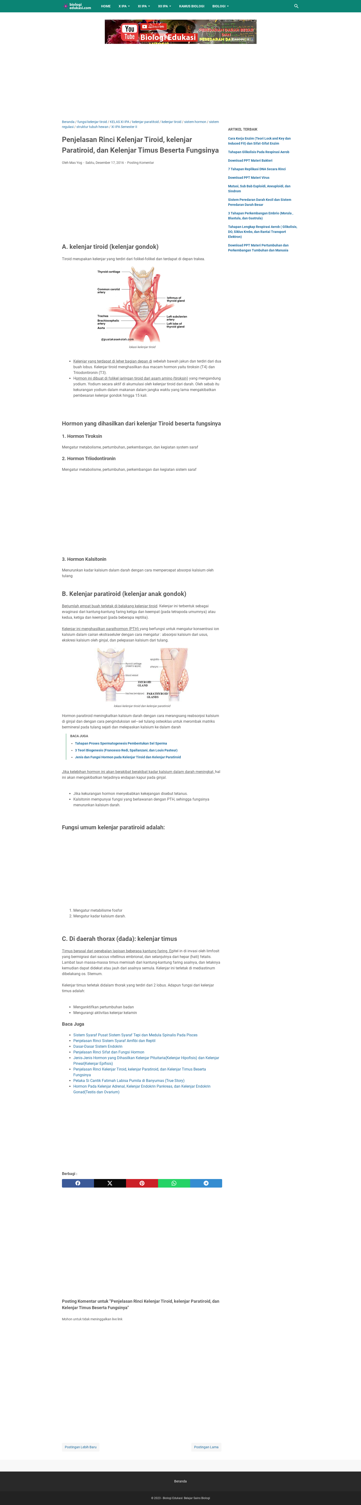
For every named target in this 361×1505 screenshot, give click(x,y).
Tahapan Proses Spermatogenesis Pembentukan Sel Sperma (121, 743)
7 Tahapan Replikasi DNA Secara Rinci (257, 169)
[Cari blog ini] (296, 6)
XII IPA (163, 6)
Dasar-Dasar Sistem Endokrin (97, 1046)
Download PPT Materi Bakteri (250, 160)
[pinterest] (142, 1183)
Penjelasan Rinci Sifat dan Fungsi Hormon (108, 1052)
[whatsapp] (174, 1183)
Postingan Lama (206, 1447)
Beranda (180, 1481)
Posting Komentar (140, 163)
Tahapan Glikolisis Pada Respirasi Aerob (258, 152)
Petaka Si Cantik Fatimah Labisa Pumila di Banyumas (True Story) (129, 1080)
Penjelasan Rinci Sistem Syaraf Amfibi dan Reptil (114, 1040)
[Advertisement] (180, 79)
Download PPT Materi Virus (248, 177)
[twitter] (110, 1183)
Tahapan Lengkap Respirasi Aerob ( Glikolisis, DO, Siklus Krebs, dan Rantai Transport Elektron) (262, 232)
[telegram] (206, 1183)
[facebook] (78, 1183)
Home (106, 6)
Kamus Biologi (191, 6)
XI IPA (142, 6)
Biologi (218, 6)
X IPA (123, 6)
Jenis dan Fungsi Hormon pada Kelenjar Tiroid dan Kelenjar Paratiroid (128, 757)
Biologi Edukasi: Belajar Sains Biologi (186, 1498)
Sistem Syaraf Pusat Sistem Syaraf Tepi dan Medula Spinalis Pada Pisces (135, 1035)
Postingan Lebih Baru (81, 1447)
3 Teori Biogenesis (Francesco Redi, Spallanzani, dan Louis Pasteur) (126, 750)
